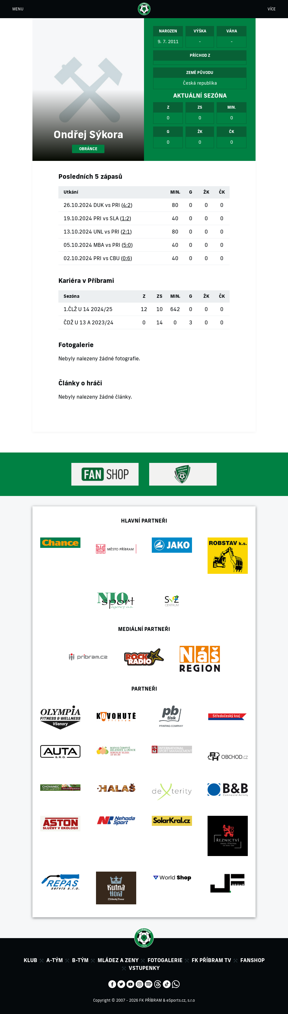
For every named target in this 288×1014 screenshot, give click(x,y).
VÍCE (272, 8)
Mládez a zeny (118, 960)
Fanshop (252, 960)
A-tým (54, 960)
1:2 (125, 218)
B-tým (80, 960)
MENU (17, 8)
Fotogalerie (165, 960)
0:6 (126, 258)
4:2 (127, 205)
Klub (30, 960)
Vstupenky (144, 968)
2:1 (126, 231)
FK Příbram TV (211, 960)
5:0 (127, 245)
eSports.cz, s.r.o (180, 1000)
